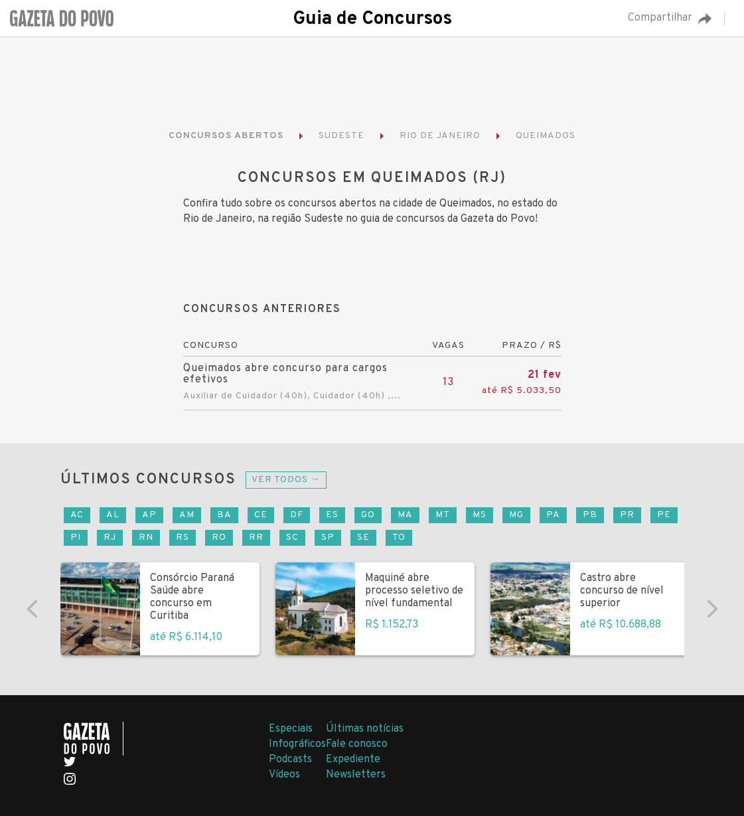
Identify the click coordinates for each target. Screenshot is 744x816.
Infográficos (297, 744)
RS (182, 537)
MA (405, 515)
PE (664, 515)
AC (77, 515)
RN (146, 537)
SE (363, 537)
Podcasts (290, 759)
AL (112, 515)
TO (399, 537)
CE (260, 515)
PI (75, 537)
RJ (110, 537)
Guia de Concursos (372, 19)
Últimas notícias (365, 729)
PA (553, 515)
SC (292, 537)
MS (479, 515)
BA (224, 515)
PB (590, 515)
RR (256, 537)
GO (368, 515)
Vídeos (284, 774)
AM (186, 515)
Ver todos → (286, 479)
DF (296, 515)
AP (149, 515)
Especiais (291, 729)
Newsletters (356, 774)
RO (219, 537)
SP (328, 537)
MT (442, 515)
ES (332, 515)
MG (516, 515)
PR (627, 515)
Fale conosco (357, 744)
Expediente (353, 759)
